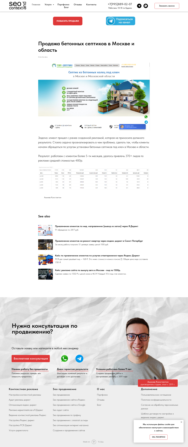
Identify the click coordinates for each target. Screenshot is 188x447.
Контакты (91, 4)
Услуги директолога (18, 430)
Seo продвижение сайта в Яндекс (69, 399)
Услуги (48, 4)
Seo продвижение (61, 394)
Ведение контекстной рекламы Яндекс (27, 415)
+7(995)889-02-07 (120, 4)
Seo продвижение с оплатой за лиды (70, 420)
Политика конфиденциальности (156, 399)
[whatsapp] (145, 6)
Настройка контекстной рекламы (25, 394)
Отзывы (78, 4)
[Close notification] (181, 422)
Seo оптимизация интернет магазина (70, 425)
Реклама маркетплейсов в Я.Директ (26, 410)
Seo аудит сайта (61, 410)
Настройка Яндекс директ (21, 420)
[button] (167, 6)
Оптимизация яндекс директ (22, 404)
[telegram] (139, 6)
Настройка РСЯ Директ (20, 425)
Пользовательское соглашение (156, 394)
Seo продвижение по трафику (67, 415)
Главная (36, 4)
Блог (66, 7)
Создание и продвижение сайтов (69, 430)
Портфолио (63, 4)
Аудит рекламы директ (19, 399)
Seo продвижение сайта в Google (69, 404)
